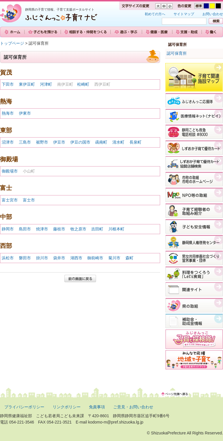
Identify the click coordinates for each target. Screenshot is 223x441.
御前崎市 (95, 258)
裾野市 (42, 142)
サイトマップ (184, 14)
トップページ (12, 43)
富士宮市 (10, 200)
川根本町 (116, 229)
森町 (130, 258)
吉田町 (97, 229)
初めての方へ (155, 14)
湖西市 (76, 258)
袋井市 (59, 258)
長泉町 (136, 142)
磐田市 (25, 258)
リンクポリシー (67, 407)
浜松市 (8, 258)
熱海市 (8, 113)
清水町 (118, 142)
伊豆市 (59, 142)
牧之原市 (78, 229)
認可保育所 (177, 53)
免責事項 (97, 407)
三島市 (25, 142)
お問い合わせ (212, 14)
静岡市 (8, 229)
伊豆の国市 (80, 142)
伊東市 (25, 113)
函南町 (101, 142)
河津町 (46, 84)
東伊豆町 (27, 84)
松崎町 (83, 84)
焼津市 (42, 229)
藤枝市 (59, 229)
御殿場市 (10, 171)
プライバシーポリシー (24, 407)
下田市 (8, 84)
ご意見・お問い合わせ (133, 407)
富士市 (29, 200)
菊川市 (114, 258)
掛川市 (42, 258)
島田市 (25, 229)
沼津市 (8, 142)
